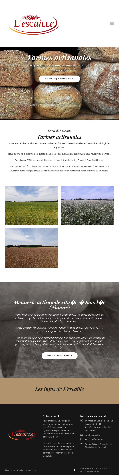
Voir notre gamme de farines (59, 78)
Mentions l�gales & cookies (20, 470)
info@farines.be (92, 435)
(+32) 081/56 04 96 (94, 439)
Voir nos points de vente (59, 355)
